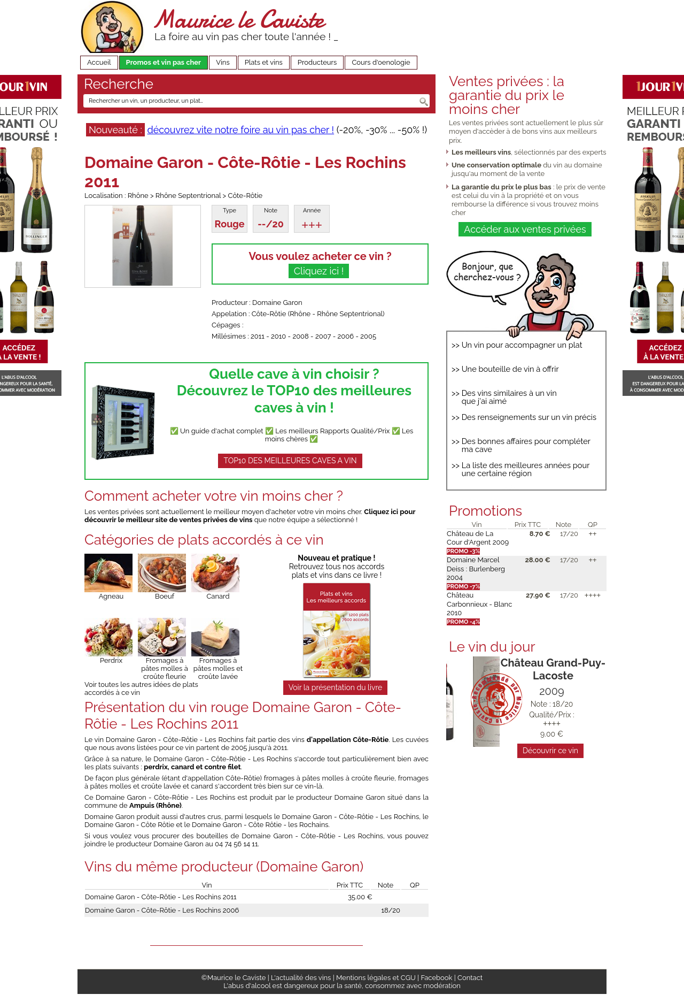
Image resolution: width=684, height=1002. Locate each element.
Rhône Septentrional (350, 314)
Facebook (436, 978)
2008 (300, 336)
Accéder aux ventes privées (525, 229)
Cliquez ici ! (319, 271)
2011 (258, 336)
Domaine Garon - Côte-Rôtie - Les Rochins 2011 (161, 897)
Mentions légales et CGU (376, 978)
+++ (311, 225)
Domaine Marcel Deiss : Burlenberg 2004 (476, 569)
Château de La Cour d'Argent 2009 (478, 538)
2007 (323, 336)
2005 (368, 336)
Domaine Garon (277, 303)
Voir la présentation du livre (336, 687)
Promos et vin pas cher (163, 62)
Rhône (300, 314)
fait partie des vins (317, 740)
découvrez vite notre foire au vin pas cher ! (240, 129)
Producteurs (317, 62)
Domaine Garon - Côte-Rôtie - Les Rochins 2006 (162, 910)
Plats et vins (264, 62)
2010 (278, 336)
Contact (470, 978)
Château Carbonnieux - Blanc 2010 (479, 604)
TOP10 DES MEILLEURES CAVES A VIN (289, 460)
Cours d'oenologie (381, 62)
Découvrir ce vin (550, 750)
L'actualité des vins (301, 978)
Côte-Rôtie (269, 314)
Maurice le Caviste (238, 19)
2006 (346, 336)
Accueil (99, 62)
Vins (223, 62)
